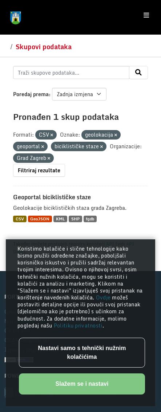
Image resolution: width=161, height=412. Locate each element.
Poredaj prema (31, 94)
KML (60, 219)
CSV (20, 219)
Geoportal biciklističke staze (52, 197)
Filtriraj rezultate (39, 170)
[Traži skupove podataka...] (71, 72)
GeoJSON (39, 219)
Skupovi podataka (44, 47)
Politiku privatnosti (78, 325)
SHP (75, 219)
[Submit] (138, 72)
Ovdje (104, 297)
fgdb (90, 219)
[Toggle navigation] (146, 15)
